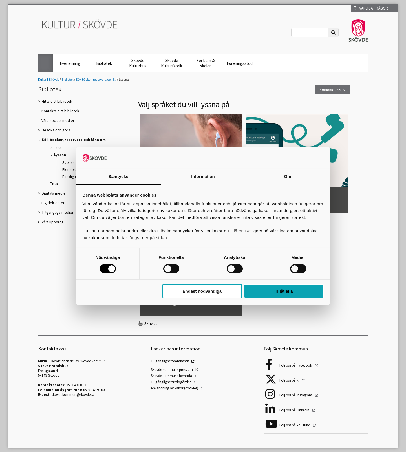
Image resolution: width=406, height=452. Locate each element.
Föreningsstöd (240, 63)
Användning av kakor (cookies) (174, 388)
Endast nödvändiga (202, 291)
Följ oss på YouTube (295, 425)
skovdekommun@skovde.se (73, 394)
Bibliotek (104, 63)
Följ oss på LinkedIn (294, 410)
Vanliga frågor (371, 8)
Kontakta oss (330, 90)
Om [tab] (287, 176)
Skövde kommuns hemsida (171, 375)
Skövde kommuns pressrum (172, 369)
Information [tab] (203, 176)
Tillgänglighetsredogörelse (171, 382)
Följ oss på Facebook (296, 365)
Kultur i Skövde (48, 79)
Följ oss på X (289, 380)
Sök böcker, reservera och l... (96, 79)
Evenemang (70, 63)
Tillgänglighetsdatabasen (170, 361)
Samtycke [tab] (119, 176)
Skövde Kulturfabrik (171, 63)
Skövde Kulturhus (138, 63)
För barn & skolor (206, 63)
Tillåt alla (284, 291)
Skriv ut (150, 323)
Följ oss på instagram (296, 395)
